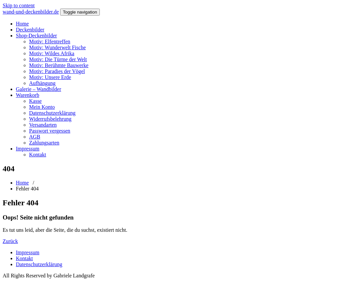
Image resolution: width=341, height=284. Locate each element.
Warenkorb (27, 95)
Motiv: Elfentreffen (49, 41)
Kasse (35, 101)
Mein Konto (42, 107)
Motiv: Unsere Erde (50, 77)
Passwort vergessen (49, 131)
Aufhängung (42, 83)
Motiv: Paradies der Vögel (57, 71)
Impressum (27, 148)
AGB (34, 137)
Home (22, 23)
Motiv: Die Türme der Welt (58, 59)
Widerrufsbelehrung (50, 119)
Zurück (10, 241)
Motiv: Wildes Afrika (51, 53)
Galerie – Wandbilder (38, 89)
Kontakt (37, 154)
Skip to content (19, 5)
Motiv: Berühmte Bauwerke (59, 65)
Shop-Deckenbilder (36, 35)
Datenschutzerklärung (52, 113)
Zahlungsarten (44, 142)
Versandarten (43, 125)
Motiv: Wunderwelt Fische (57, 47)
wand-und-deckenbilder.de (31, 12)
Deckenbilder (30, 29)
